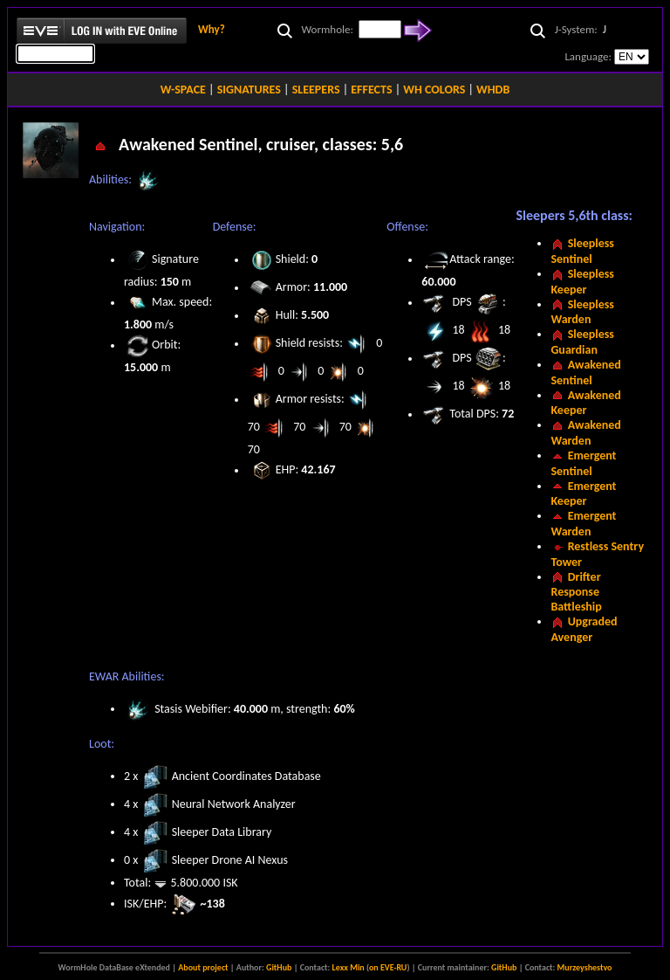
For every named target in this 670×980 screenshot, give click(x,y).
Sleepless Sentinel (582, 251)
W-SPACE (183, 89)
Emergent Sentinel (583, 463)
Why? (211, 29)
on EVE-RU (388, 967)
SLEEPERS (316, 89)
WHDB (492, 89)
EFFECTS (371, 89)
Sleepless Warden (582, 312)
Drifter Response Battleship (575, 592)
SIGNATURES (249, 89)
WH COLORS (434, 89)
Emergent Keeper (583, 494)
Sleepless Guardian (582, 342)
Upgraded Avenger (583, 629)
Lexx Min (348, 967)
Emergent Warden (583, 523)
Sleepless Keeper (582, 281)
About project (203, 967)
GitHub (278, 967)
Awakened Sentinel (585, 372)
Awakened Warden (585, 433)
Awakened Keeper (585, 403)
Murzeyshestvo (584, 967)
